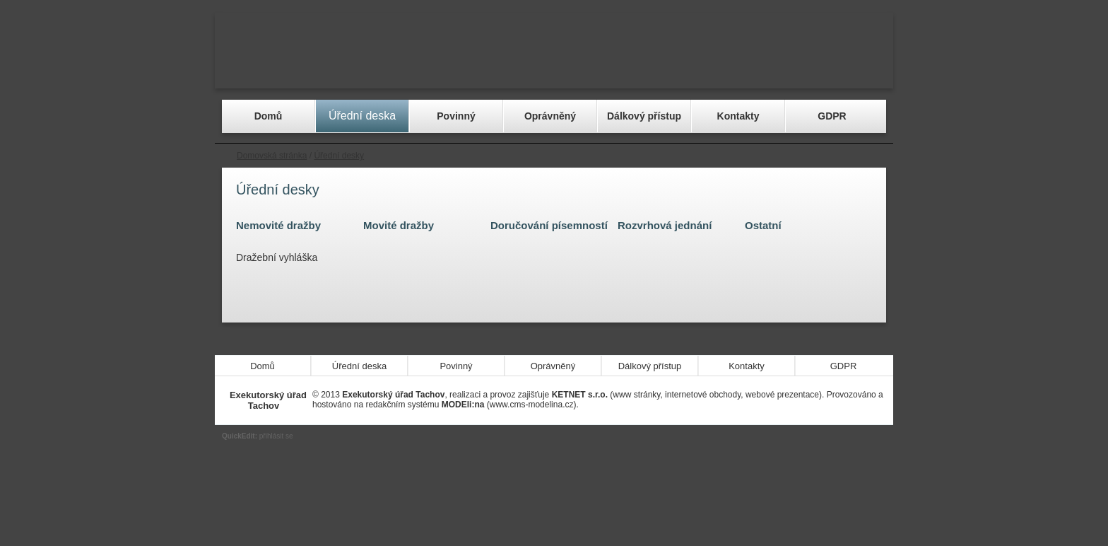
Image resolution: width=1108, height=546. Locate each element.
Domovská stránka (272, 156)
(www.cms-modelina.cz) (509, 405)
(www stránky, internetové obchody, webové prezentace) (687, 395)
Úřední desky (339, 156)
